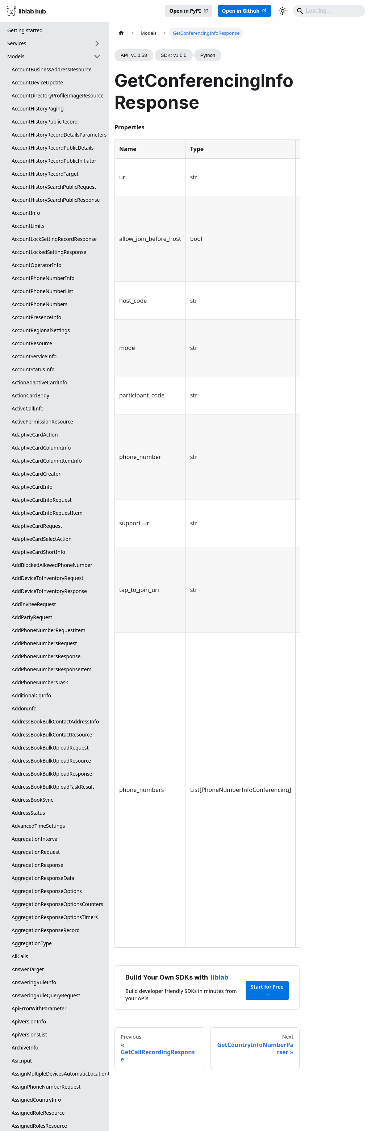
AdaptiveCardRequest (37, 525)
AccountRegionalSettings (41, 330)
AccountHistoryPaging (37, 108)
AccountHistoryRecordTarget (45, 173)
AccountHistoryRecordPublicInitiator (54, 160)
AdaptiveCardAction (35, 434)
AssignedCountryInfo (36, 1099)
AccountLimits (28, 225)
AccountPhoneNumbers (39, 304)
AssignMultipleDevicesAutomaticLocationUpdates (58, 1073)
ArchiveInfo (25, 1047)
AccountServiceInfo (34, 356)
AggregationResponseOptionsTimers (55, 917)
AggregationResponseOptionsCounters (57, 904)
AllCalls (20, 956)
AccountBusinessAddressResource (52, 69)
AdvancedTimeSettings (38, 825)
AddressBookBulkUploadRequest (50, 747)
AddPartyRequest (32, 617)
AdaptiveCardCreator (36, 473)
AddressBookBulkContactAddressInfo (55, 721)
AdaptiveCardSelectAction (41, 538)
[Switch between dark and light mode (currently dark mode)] (282, 11)
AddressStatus (28, 812)
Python (208, 55)
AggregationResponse (37, 864)
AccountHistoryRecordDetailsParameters (58, 134)
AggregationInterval (35, 838)
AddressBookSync (32, 799)
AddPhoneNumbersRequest (44, 643)
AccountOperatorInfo (36, 265)
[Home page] (121, 33)
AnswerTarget (28, 969)
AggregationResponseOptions (47, 891)
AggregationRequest (36, 851)
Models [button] (15, 56)
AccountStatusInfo (33, 369)
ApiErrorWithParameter (39, 1008)
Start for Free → (267, 990)
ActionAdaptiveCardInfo (39, 382)
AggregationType (32, 943)
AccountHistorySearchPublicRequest (54, 186)
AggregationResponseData (43, 878)
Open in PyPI (185, 10)
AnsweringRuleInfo (34, 982)
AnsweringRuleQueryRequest (46, 995)
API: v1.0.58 (134, 55)
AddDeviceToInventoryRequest (47, 578)
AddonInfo (24, 708)
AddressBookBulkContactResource (52, 734)
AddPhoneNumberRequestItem (49, 630)
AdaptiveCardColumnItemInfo (47, 460)
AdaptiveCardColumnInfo (41, 447)
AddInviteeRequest (34, 604)
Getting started (25, 30)
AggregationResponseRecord (46, 930)
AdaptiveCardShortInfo (38, 551)
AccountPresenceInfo (36, 317)
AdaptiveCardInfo (32, 486)
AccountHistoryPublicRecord (45, 121)
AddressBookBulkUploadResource (51, 760)
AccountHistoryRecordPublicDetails (52, 147)
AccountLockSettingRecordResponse (54, 238)
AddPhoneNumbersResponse (46, 656)
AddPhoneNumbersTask (40, 682)
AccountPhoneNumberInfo (43, 278)
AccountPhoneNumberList (42, 291)
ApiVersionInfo (29, 1021)
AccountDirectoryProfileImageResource (58, 95)
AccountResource (32, 343)
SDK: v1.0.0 (174, 55)
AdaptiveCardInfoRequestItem (47, 512)
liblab (219, 977)
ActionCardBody (30, 395)
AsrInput (22, 1060)
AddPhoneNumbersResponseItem (51, 669)
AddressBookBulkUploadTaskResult (53, 786)
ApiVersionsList (29, 1034)
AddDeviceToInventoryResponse (49, 591)
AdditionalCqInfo (31, 695)
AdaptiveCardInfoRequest (42, 499)
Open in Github (240, 10)
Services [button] (16, 43)
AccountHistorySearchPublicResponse (56, 199)
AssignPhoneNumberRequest (46, 1086)
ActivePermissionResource (42, 421)
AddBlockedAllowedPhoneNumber (52, 565)
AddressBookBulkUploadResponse (52, 773)
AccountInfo (26, 212)
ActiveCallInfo (27, 408)
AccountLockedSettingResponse (49, 252)
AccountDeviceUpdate (37, 82)
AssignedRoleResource (38, 1112)
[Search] (329, 11)
